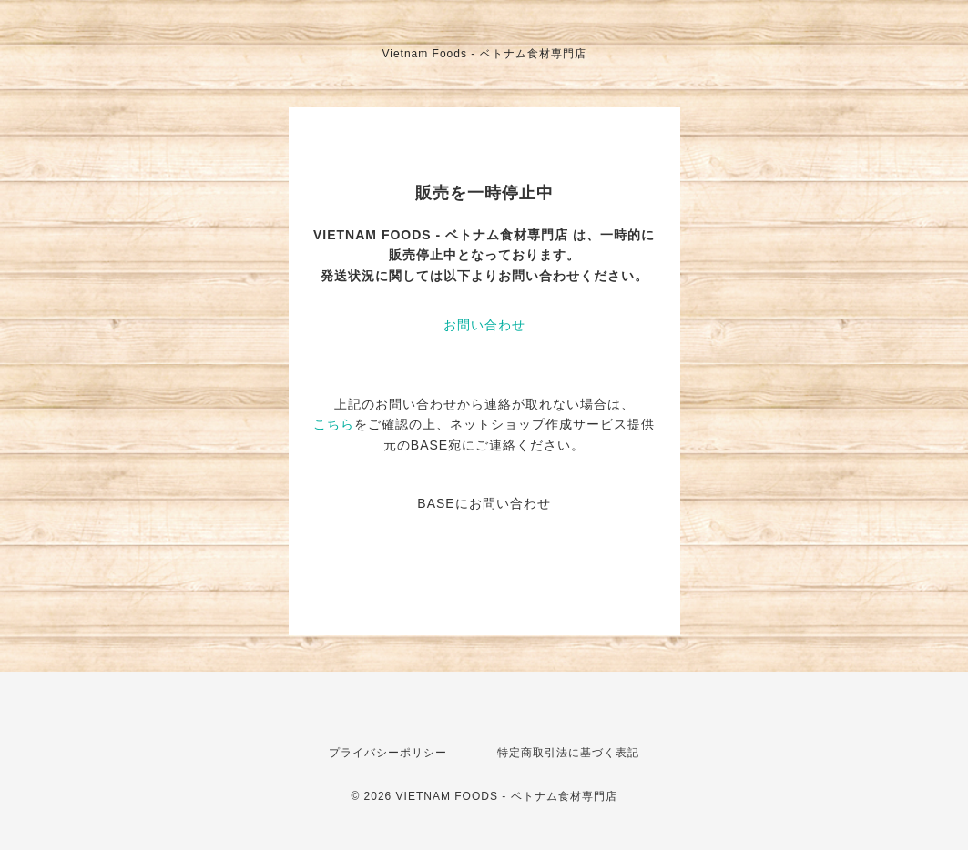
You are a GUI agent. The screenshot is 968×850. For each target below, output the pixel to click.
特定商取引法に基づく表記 (568, 752)
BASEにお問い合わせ (483, 503)
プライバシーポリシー (388, 752)
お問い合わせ (484, 325)
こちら (333, 424)
